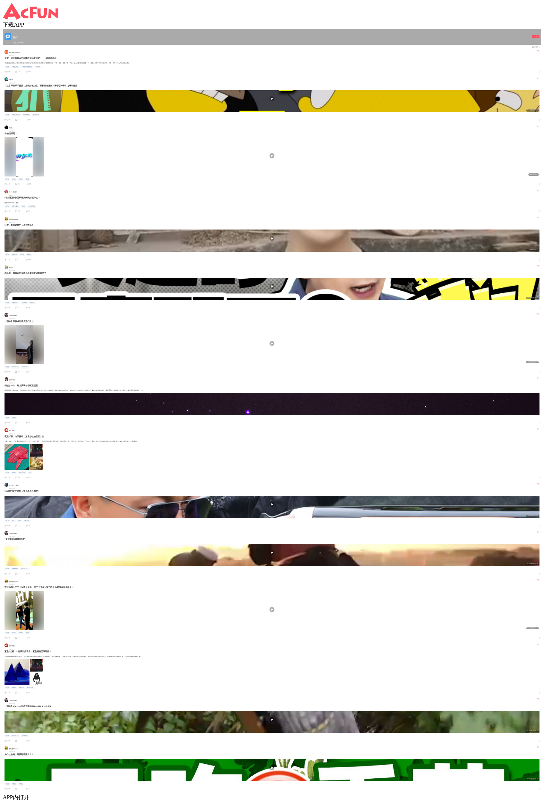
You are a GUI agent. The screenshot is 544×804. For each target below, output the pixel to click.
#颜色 (14, 687)
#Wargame (24, 367)
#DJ (29, 472)
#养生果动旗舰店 (27, 67)
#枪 (13, 520)
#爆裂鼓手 (36, 114)
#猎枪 (19, 520)
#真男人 (26, 520)
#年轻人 (14, 254)
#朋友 (21, 784)
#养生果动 (15, 67)
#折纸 (14, 472)
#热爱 (27, 632)
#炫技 (27, 179)
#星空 (14, 417)
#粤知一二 (15, 302)
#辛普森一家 (16, 114)
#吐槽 (23, 206)
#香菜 (14, 784)
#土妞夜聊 (31, 206)
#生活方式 (22, 472)
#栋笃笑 (32, 302)
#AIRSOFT (15, 367)
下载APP (13, 25)
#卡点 (14, 179)
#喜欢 (22, 254)
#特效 (21, 179)
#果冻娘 (37, 67)
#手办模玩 (15, 206)
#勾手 (14, 632)
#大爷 (21, 632)
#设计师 (21, 687)
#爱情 (29, 254)
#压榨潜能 (26, 114)
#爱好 (7, 67)
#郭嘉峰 (24, 302)
